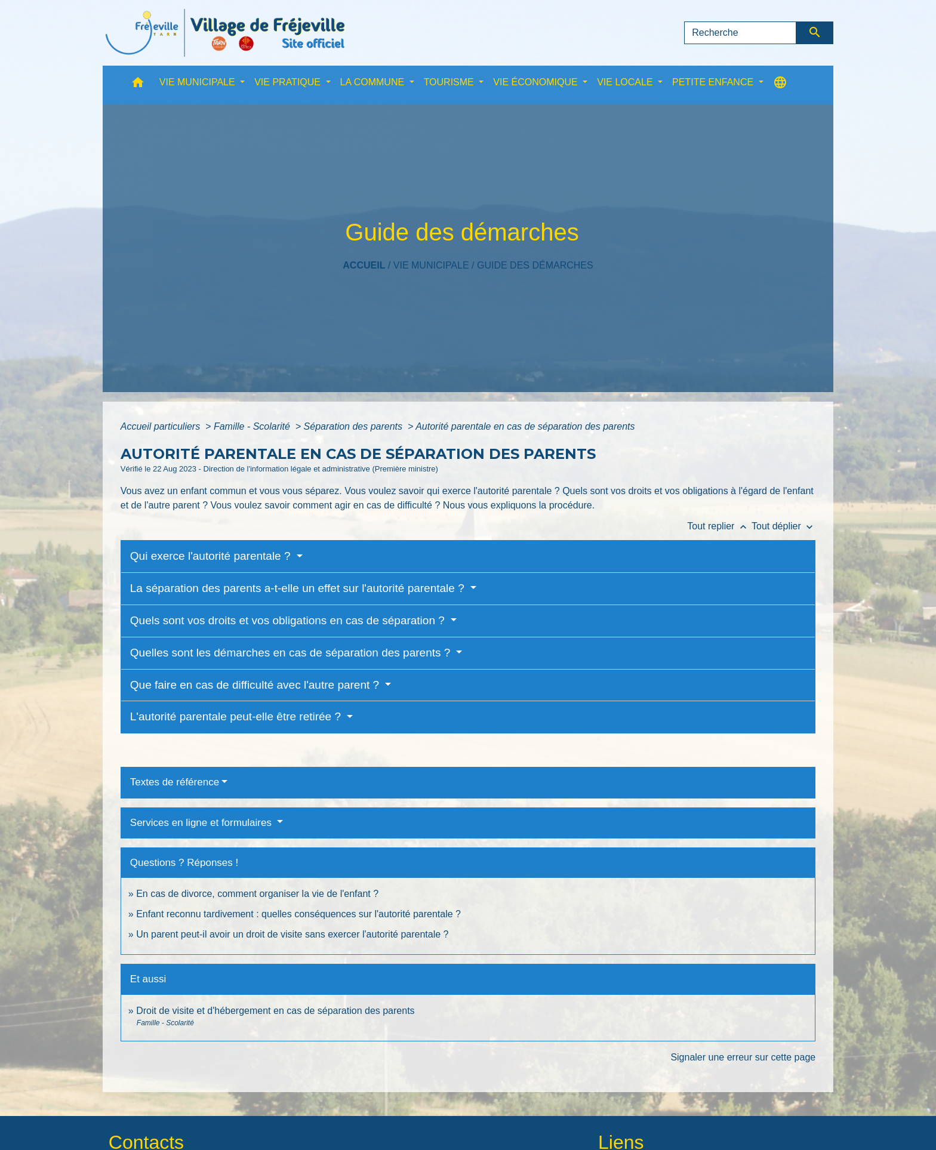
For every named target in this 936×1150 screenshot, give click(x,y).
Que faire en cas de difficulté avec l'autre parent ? (256, 685)
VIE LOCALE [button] (626, 82)
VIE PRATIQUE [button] (288, 82)
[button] (138, 85)
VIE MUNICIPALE (431, 265)
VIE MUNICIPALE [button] (198, 82)
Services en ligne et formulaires (202, 822)
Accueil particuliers (162, 426)
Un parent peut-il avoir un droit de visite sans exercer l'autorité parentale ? (292, 934)
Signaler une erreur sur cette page (742, 1057)
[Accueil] (225, 33)
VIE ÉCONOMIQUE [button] (536, 82)
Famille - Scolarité (253, 426)
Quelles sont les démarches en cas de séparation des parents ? (292, 652)
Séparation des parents (354, 426)
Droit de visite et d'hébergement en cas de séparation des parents (275, 1011)
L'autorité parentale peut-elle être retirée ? (237, 716)
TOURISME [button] (450, 82)
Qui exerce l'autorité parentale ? (212, 556)
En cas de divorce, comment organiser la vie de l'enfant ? (257, 894)
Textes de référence (174, 782)
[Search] (740, 32)
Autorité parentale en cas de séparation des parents (525, 426)
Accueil (364, 265)
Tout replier (719, 526)
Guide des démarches (535, 265)
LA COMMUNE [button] (373, 82)
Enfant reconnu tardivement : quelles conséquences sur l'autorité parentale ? (298, 914)
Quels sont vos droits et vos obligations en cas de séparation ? (289, 620)
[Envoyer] (815, 32)
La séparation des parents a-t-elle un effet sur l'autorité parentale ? (298, 588)
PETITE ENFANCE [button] (714, 82)
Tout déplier (783, 526)
